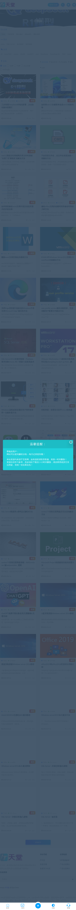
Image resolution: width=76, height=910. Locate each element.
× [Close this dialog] (71, 442)
